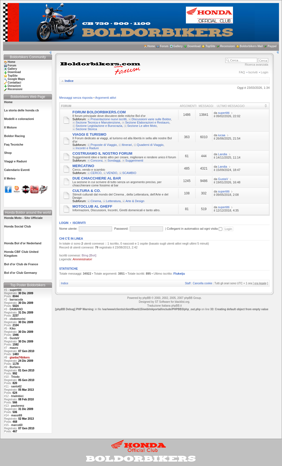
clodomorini (17, 318)
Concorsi (96, 160)
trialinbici (17, 396)
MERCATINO (83, 166)
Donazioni (14, 85)
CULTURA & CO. (86, 191)
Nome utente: (68, 228)
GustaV (14, 338)
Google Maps (16, 79)
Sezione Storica (86, 129)
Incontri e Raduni (87, 148)
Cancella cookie (202, 283)
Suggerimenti (134, 160)
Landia (222, 154)
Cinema (96, 201)
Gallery (178, 46)
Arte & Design (135, 201)
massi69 (16, 415)
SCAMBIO (129, 173)
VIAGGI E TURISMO (89, 134)
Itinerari (127, 144)
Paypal (272, 46)
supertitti (15, 289)
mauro (14, 347)
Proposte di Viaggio (104, 144)
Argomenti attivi (105, 97)
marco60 (17, 425)
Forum (164, 46)
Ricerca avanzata (256, 64)
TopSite (210, 46)
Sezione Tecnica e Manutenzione (98, 122)
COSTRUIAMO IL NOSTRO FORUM (102, 153)
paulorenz (17, 405)
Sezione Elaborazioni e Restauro (147, 122)
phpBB (146, 297)
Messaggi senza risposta (76, 97)
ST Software (162, 301)
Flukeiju (179, 273)
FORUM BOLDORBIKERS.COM (99, 112)
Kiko (13, 328)
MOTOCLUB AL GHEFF (92, 206)
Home (151, 46)
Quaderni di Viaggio (150, 144)
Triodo (15, 376)
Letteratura (113, 201)
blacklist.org (182, 301)
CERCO (96, 173)
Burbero (15, 367)
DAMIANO (16, 309)
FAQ (242, 72)
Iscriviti (253, 72)
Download (194, 46)
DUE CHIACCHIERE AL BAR (96, 178)
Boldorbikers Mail (251, 46)
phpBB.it (176, 305)
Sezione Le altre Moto (142, 125)
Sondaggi (113, 160)
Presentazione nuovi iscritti (109, 119)
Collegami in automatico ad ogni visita (194, 228)
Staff (187, 283)
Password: (121, 228)
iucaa (221, 135)
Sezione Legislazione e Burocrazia (99, 125)
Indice (69, 80)
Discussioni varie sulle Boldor (151, 119)
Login (264, 72)
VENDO (112, 173)
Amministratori (82, 259)
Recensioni (227, 46)
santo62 (16, 386)
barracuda (16, 299)
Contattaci (14, 82)
